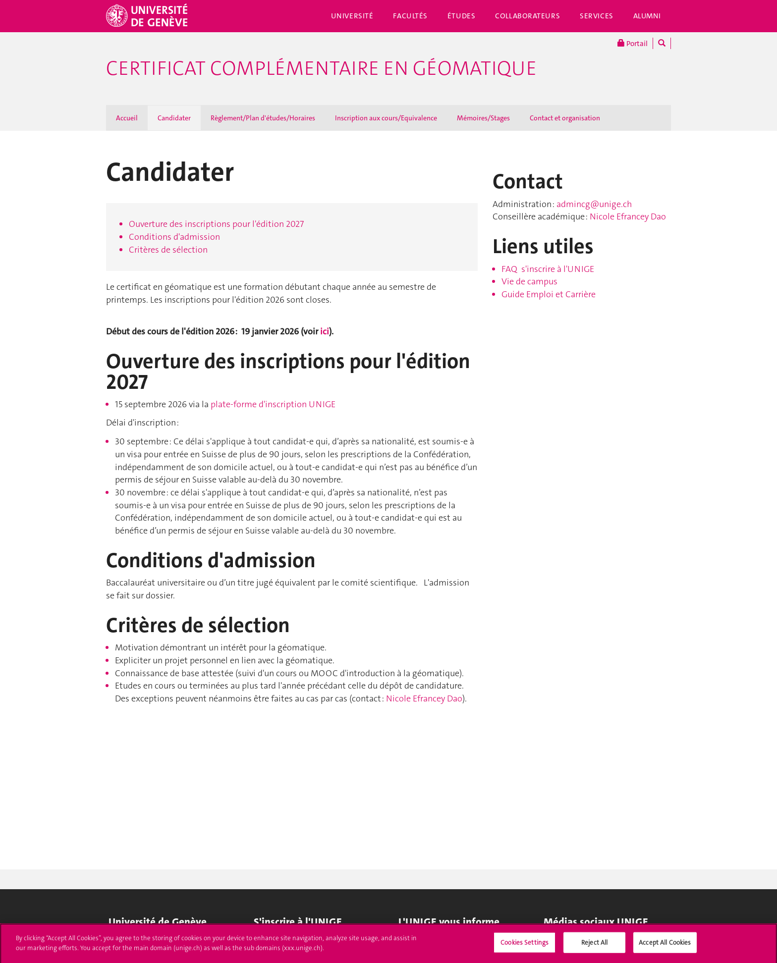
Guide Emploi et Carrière (548, 294)
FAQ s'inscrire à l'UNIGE (547, 269)
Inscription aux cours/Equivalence (386, 117)
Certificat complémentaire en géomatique (321, 68)
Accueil (127, 117)
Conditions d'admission (174, 237)
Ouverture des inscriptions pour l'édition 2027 (216, 224)
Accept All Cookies (665, 946)
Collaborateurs (527, 16)
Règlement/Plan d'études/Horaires (263, 117)
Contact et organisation (565, 117)
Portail (632, 43)
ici (324, 331)
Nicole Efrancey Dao (424, 698)
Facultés (410, 16)
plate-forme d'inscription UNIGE (273, 404)
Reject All (594, 946)
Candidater (174, 117)
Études (461, 16)
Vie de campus (529, 281)
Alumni (647, 16)
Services (596, 16)
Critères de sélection (168, 250)
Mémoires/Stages (483, 117)
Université (352, 16)
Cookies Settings (524, 946)
